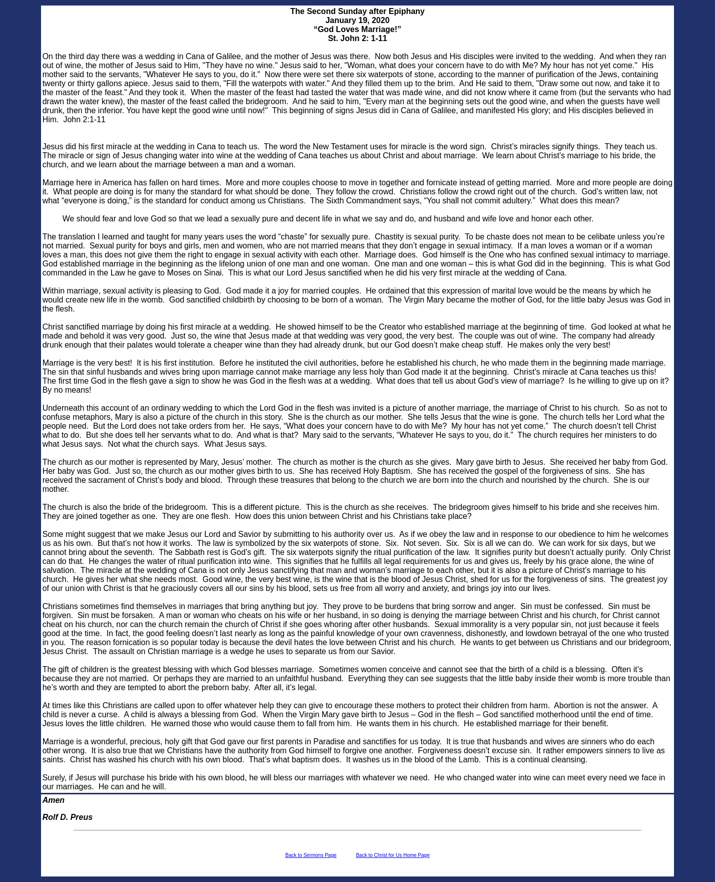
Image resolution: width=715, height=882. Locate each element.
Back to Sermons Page (310, 855)
